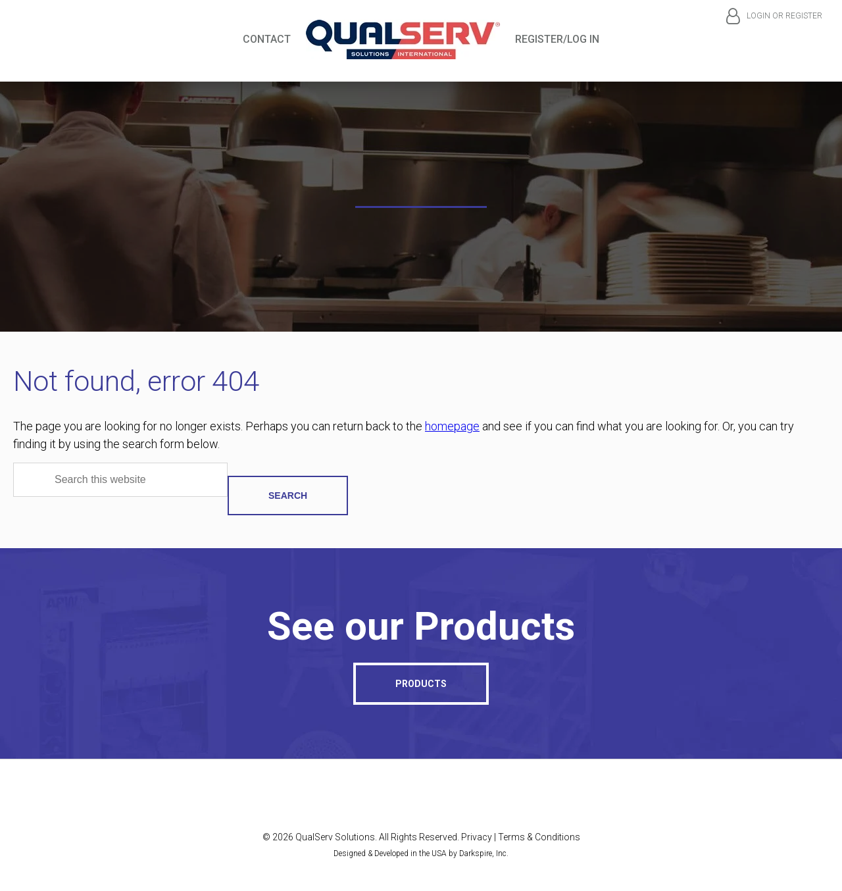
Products (421, 683)
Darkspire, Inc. (483, 853)
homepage (452, 426)
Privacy (476, 837)
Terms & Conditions (539, 837)
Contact (267, 39)
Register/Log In (557, 39)
